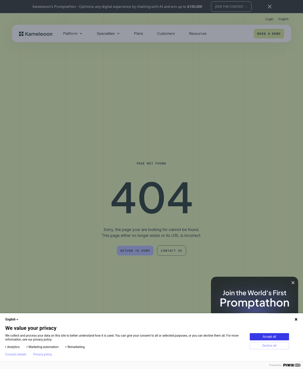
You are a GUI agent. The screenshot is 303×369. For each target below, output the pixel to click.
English (12, 319)
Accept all (269, 336)
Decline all (269, 345)
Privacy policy (42, 354)
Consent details (15, 354)
